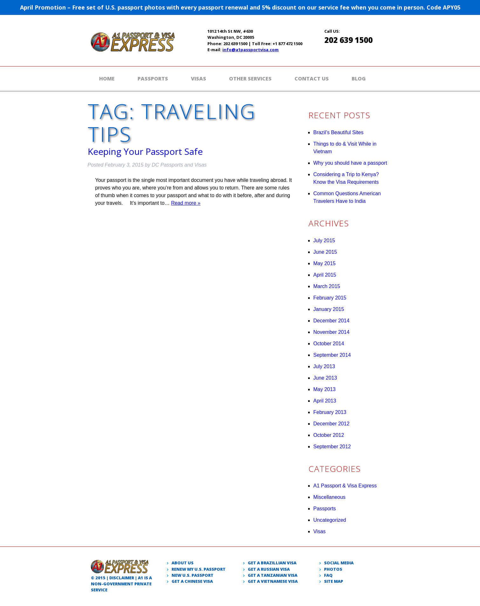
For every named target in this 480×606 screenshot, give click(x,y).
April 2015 (324, 275)
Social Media (339, 563)
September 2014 (332, 355)
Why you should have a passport (350, 163)
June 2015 (325, 252)
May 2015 (324, 263)
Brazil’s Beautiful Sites (338, 132)
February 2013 (329, 412)
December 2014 (331, 320)
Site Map (333, 581)
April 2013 (324, 400)
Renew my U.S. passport (199, 569)
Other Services (250, 78)
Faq (328, 575)
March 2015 (326, 286)
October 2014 (328, 343)
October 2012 (328, 435)
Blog (359, 78)
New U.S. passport (192, 575)
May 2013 (324, 389)
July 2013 (324, 366)
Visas (198, 78)
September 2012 (332, 446)
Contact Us (311, 78)
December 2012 (331, 423)
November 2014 (331, 332)
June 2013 (325, 378)
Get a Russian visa (269, 569)
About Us (182, 563)
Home (107, 78)
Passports (153, 78)
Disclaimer (121, 578)
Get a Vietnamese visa (273, 581)
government (118, 584)
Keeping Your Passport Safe (145, 151)
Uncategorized (329, 520)
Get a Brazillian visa (272, 563)
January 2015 (328, 309)
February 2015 (329, 297)
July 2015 (324, 240)
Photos (333, 569)
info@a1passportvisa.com (250, 49)
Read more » (185, 203)
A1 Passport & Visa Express (345, 485)
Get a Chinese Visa (192, 581)
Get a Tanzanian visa (272, 575)
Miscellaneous (329, 497)
